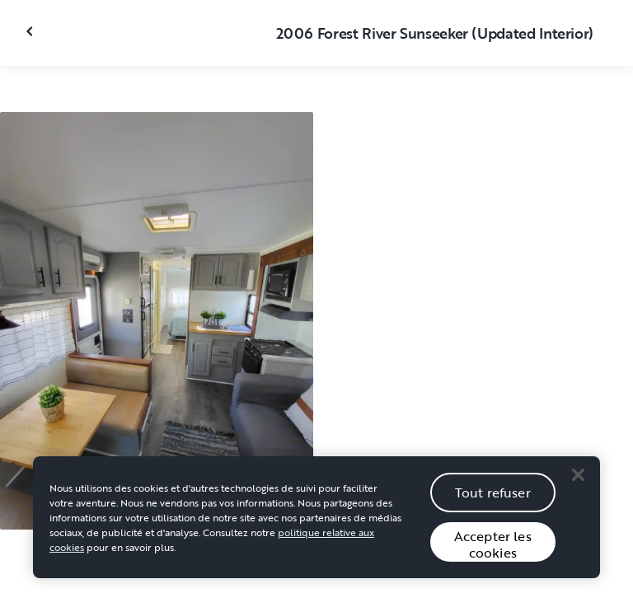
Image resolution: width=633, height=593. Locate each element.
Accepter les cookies (493, 547)
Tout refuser (493, 496)
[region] (316, 520)
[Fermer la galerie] (31, 31)
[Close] (578, 478)
